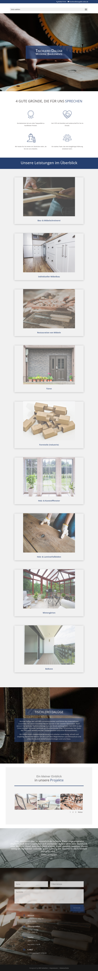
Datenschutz (64, 968)
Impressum (53, 968)
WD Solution (43, 968)
